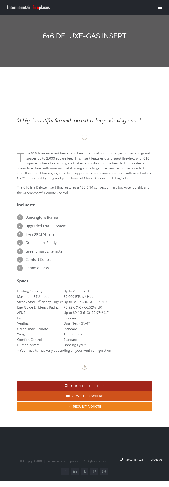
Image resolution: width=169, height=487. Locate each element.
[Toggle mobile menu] (160, 7)
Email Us (155, 460)
